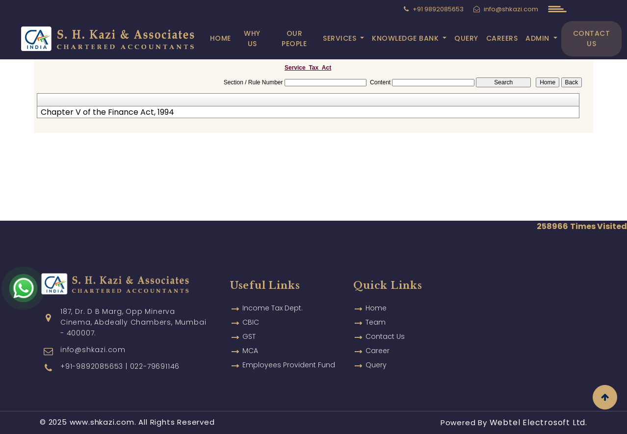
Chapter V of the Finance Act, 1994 (107, 112)
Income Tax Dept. (272, 308)
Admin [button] (541, 38)
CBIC (250, 322)
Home (228, 38)
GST (249, 336)
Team (376, 322)
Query (469, 38)
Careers (505, 38)
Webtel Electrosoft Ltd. (538, 422)
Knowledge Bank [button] (409, 38)
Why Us (259, 38)
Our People (298, 38)
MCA (250, 351)
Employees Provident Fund (288, 365)
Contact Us (592, 38)
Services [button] (343, 38)
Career (378, 351)
